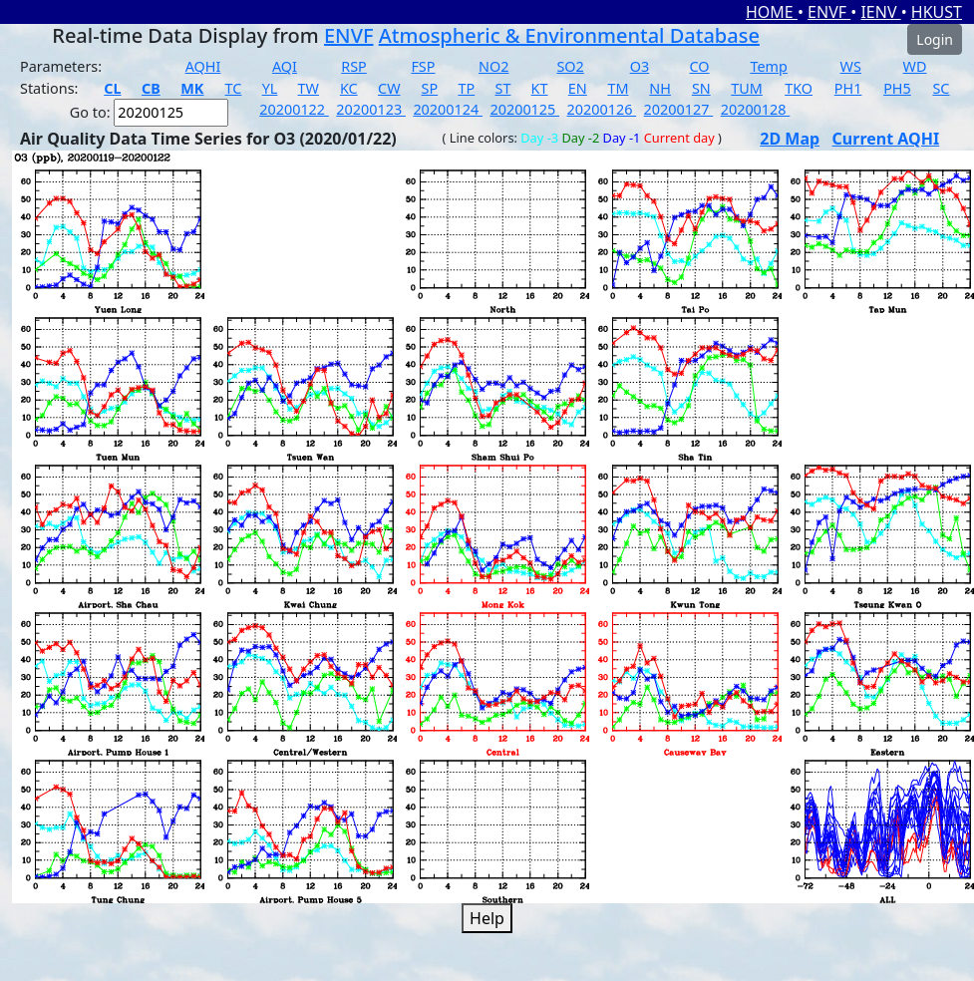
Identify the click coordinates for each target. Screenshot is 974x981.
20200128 (756, 109)
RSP (354, 66)
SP (430, 88)
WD (915, 66)
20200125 (524, 109)
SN (701, 88)
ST (502, 88)
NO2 (493, 66)
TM (617, 88)
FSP (423, 66)
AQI (284, 66)
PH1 (848, 88)
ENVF (829, 12)
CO (700, 66)
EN (577, 88)
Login (934, 39)
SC (940, 88)
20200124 (448, 109)
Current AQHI (886, 139)
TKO (798, 88)
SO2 (569, 66)
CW (389, 88)
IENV (880, 12)
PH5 (897, 88)
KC (349, 88)
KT (539, 88)
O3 (639, 66)
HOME (772, 12)
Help (487, 918)
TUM (747, 88)
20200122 (294, 109)
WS (850, 66)
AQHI (203, 66)
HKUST (936, 12)
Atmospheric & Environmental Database (569, 35)
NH (660, 88)
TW (308, 88)
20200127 (679, 109)
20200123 (371, 109)
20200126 (602, 109)
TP (466, 88)
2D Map (789, 139)
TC (233, 88)
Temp (768, 66)
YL (270, 88)
